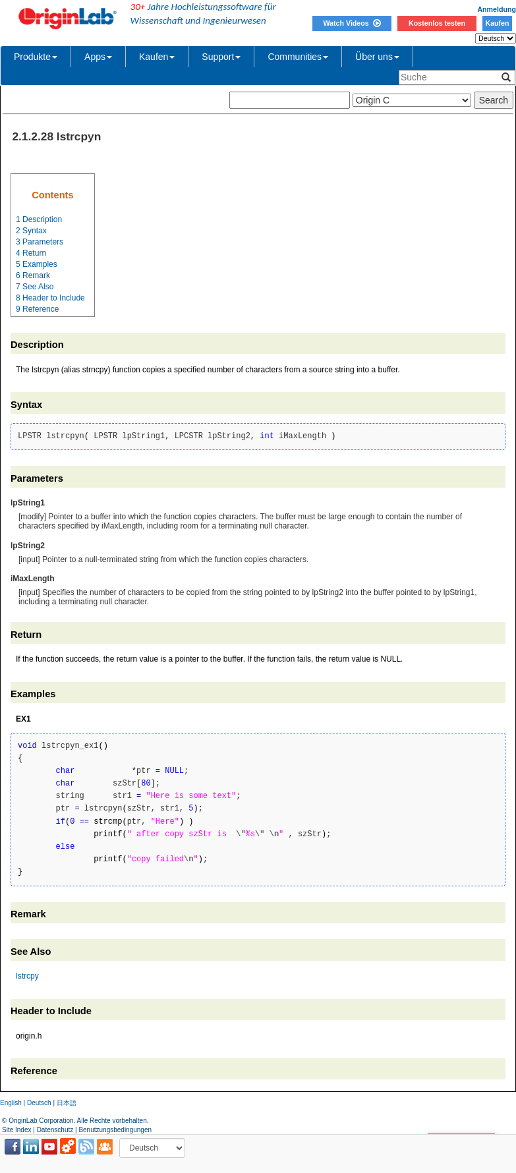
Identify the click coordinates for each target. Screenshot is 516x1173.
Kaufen (497, 23)
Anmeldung (496, 9)
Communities (298, 56)
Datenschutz (55, 1129)
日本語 (66, 1102)
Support (221, 56)
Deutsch (39, 1102)
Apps (98, 56)
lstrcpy (27, 976)
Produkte (35, 56)
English (11, 1102)
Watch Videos (351, 23)
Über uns (377, 56)
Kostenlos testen (437, 23)
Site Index (16, 1129)
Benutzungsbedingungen (115, 1129)
